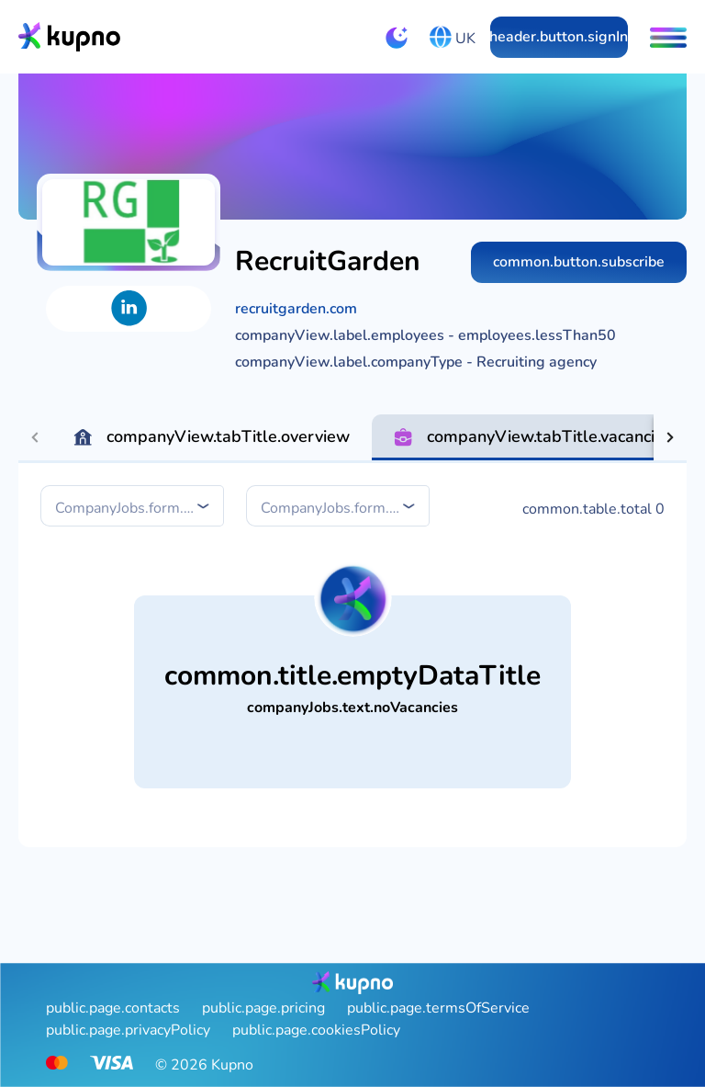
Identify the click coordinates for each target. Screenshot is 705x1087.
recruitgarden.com (296, 309)
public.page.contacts (113, 1008)
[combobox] (134, 507)
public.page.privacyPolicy (128, 1030)
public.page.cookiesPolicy (316, 1030)
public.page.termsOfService (438, 1008)
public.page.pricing (263, 1008)
